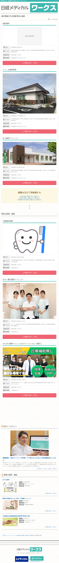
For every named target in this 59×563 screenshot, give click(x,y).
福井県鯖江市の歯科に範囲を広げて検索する (29, 199)
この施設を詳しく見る (29, 63)
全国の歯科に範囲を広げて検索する (29, 196)
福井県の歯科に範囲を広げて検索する (29, 198)
